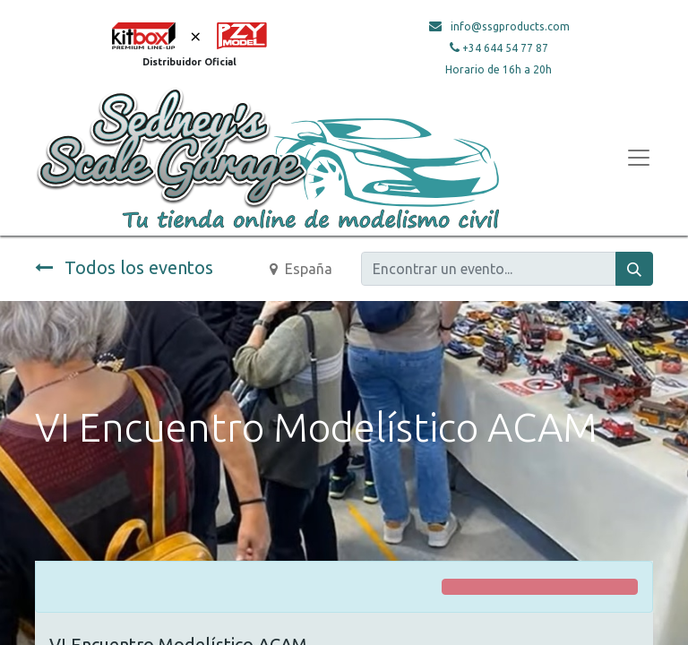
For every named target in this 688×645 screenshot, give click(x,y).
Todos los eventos (124, 267)
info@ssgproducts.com (510, 26)
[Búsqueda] (634, 269)
